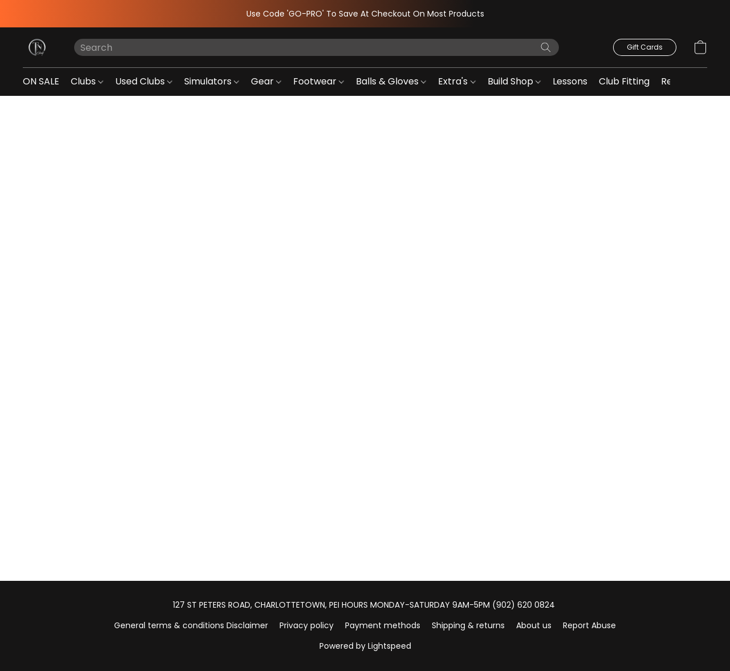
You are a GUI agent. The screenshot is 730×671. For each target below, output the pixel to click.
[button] (37, 47)
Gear (266, 81)
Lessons (570, 81)
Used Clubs (143, 81)
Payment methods (382, 625)
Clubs (87, 81)
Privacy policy (306, 625)
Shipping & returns (468, 625)
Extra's (456, 81)
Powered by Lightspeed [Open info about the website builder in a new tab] (365, 646)
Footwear (318, 81)
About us (533, 625)
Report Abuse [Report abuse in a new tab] (589, 625)
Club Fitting (624, 81)
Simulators (211, 81)
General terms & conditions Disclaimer (191, 625)
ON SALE (41, 81)
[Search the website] (545, 47)
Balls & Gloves (391, 81)
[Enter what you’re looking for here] (316, 47)
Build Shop (514, 81)
